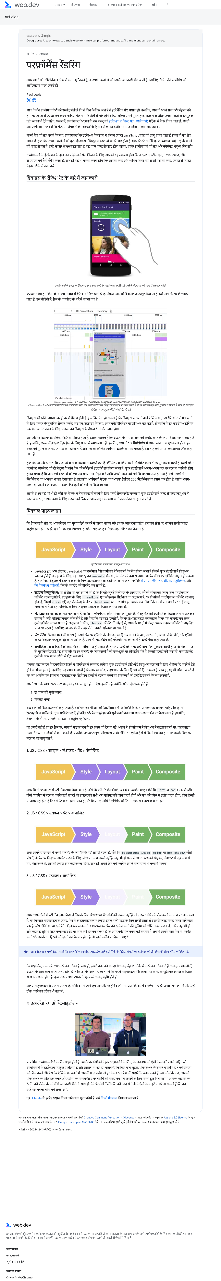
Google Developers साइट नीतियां (76, 1122)
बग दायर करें (12, 1255)
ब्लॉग (154, 4)
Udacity (36, 1098)
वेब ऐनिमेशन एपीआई (46, 586)
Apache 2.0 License (175, 1117)
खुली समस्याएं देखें (15, 1262)
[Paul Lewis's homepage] (34, 101)
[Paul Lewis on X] (29, 101)
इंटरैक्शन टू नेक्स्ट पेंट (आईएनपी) (128, 121)
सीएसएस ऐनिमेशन (151, 581)
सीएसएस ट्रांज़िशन (174, 581)
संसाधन (58, 4)
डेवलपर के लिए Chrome (19, 1277)
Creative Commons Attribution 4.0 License (109, 1117)
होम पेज (30, 53)
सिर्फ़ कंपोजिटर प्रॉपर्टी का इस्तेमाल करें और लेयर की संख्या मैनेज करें (145, 952)
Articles (11, 17)
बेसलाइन (93, 4)
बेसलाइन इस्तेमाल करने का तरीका (125, 4)
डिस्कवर (75, 4)
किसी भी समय (109, 1098)
